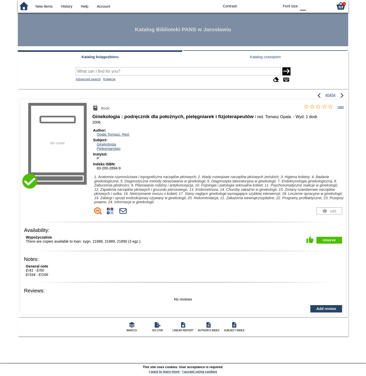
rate (341, 107)
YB (264, 6)
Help (84, 6)
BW (253, 6)
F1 (311, 6)
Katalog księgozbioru (100, 57)
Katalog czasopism (265, 57)
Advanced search (88, 79)
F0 (302, 6)
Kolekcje (109, 79)
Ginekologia (106, 144)
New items (44, 6)
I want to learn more (164, 371)
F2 (323, 6)
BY (274, 6)
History (66, 6)
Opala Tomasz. (113, 134)
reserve (329, 240)
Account (103, 6)
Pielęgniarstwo (108, 149)
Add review (326, 309)
